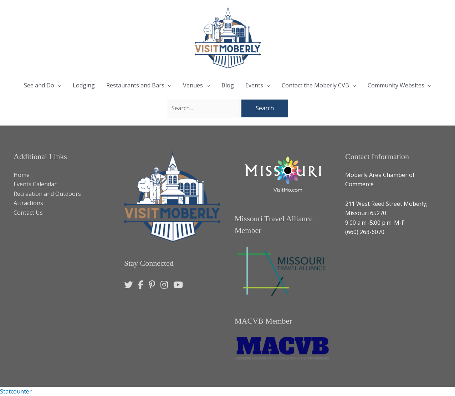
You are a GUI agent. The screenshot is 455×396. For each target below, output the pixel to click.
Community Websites (396, 85)
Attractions (28, 203)
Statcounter (16, 391)
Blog (227, 85)
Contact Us (28, 213)
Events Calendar (35, 184)
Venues (193, 85)
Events (254, 85)
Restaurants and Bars (135, 85)
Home (22, 175)
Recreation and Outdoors (47, 194)
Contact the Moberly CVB (315, 85)
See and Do (39, 85)
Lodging (84, 85)
